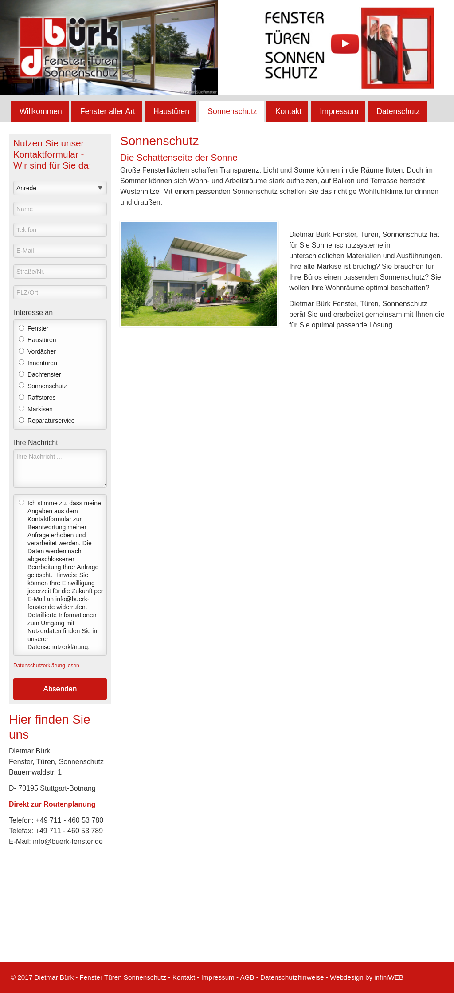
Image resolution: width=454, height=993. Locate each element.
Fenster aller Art (107, 111)
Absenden (60, 689)
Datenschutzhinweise (292, 977)
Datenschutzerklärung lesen (46, 665)
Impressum (339, 111)
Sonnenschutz (232, 111)
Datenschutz (398, 111)
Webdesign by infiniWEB (366, 977)
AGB (247, 977)
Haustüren (171, 111)
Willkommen (41, 111)
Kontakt (288, 111)
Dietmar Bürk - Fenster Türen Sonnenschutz (100, 977)
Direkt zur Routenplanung (52, 804)
